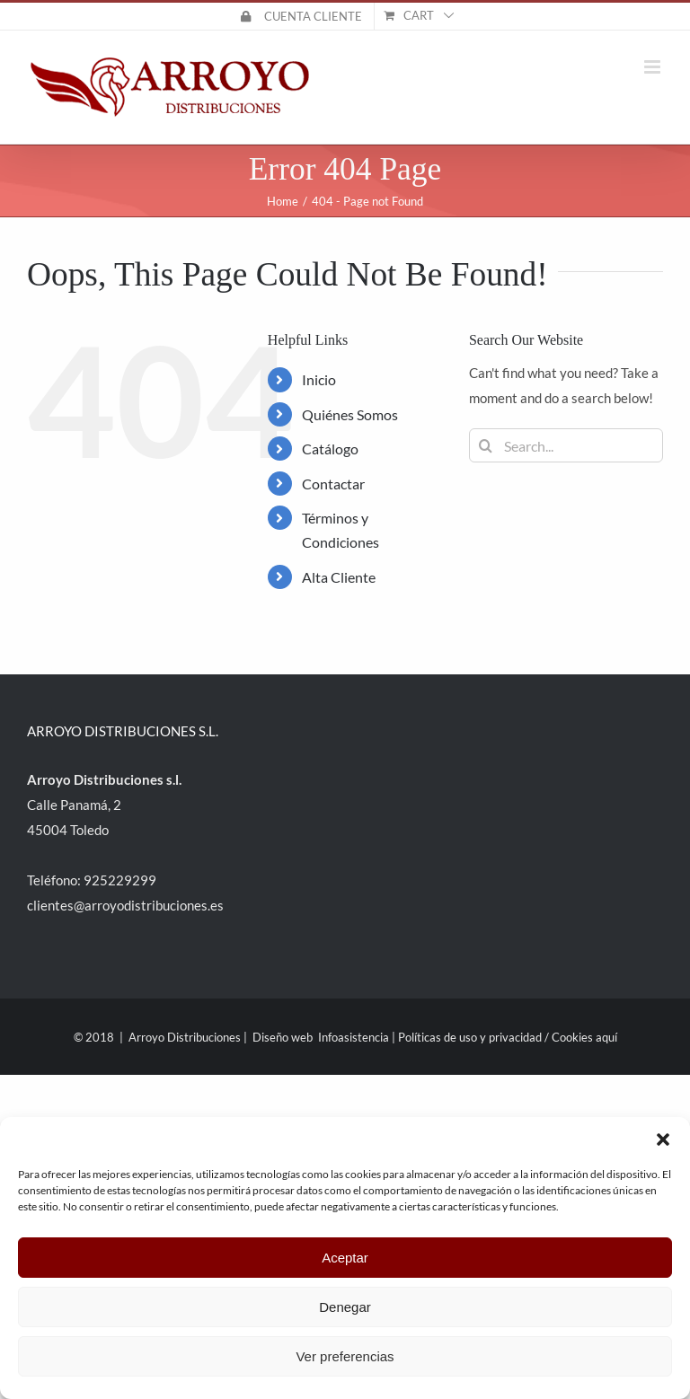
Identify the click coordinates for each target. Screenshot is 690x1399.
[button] (663, 1139)
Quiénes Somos (350, 414)
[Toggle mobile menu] (653, 66)
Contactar (333, 483)
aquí (606, 1037)
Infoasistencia (353, 1037)
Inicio (319, 379)
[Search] (486, 445)
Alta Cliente (339, 576)
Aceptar (345, 1257)
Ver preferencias (345, 1356)
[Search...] (566, 445)
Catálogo (330, 448)
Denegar (345, 1307)
